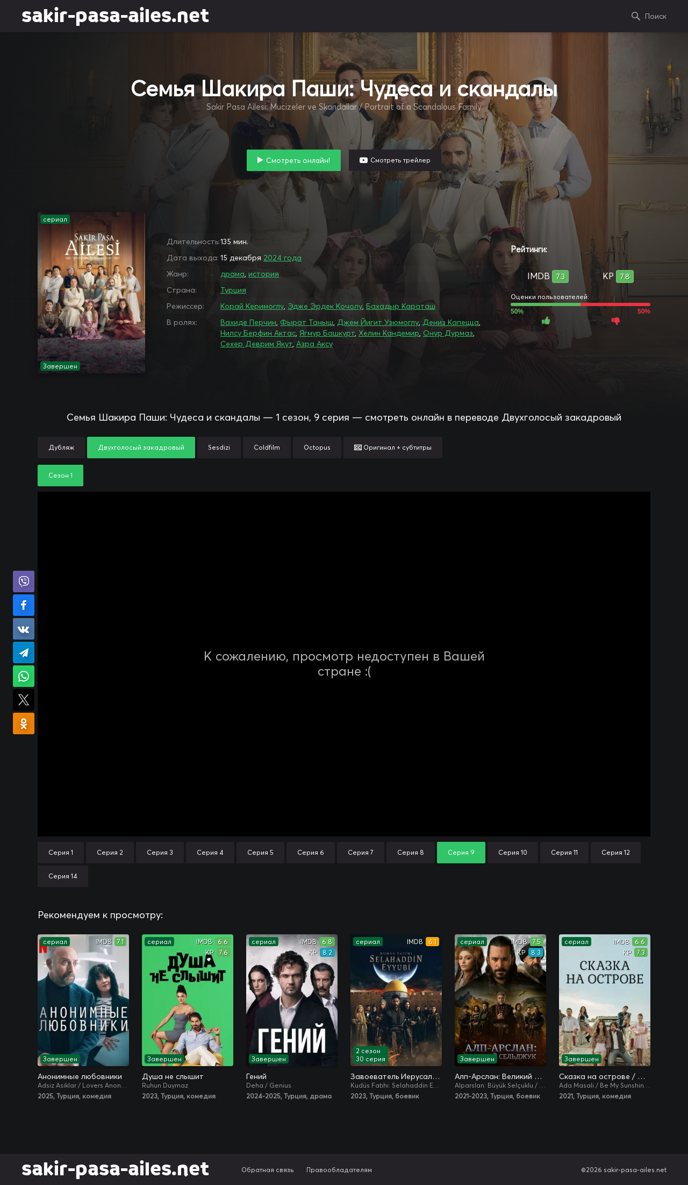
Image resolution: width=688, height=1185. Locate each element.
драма (232, 274)
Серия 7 (361, 852)
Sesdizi (219, 447)
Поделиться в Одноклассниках (23, 723)
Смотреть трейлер (400, 160)
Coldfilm (267, 447)
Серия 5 (260, 852)
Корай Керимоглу (252, 306)
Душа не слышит (173, 1076)
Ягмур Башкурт (327, 333)
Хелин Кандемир (389, 333)
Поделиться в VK (23, 629)
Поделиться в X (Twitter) (23, 700)
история (263, 274)
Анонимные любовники (80, 1076)
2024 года (282, 257)
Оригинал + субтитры (393, 447)
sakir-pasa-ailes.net (115, 16)
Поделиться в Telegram (23, 652)
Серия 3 (160, 852)
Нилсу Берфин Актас (258, 333)
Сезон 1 (60, 475)
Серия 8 (410, 852)
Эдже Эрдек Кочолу (325, 306)
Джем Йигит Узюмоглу (378, 322)
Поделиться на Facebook (23, 605)
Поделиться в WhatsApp (23, 676)
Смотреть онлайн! (298, 160)
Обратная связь (267, 1170)
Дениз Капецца (450, 322)
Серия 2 (110, 852)
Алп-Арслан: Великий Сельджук (500, 1076)
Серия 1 (60, 852)
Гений (256, 1076)
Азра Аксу (314, 344)
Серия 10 (512, 852)
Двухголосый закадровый (141, 447)
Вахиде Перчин (248, 322)
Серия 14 (62, 876)
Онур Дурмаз (448, 333)
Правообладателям (339, 1170)
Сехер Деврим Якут (256, 344)
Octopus (317, 447)
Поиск (655, 16)
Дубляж (61, 447)
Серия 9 (461, 852)
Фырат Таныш (306, 322)
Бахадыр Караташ (400, 306)
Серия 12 (615, 852)
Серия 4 (210, 852)
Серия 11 (564, 852)
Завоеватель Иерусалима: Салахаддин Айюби (396, 1076)
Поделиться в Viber (23, 581)
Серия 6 (310, 852)
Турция (233, 290)
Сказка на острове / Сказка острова (604, 1076)
